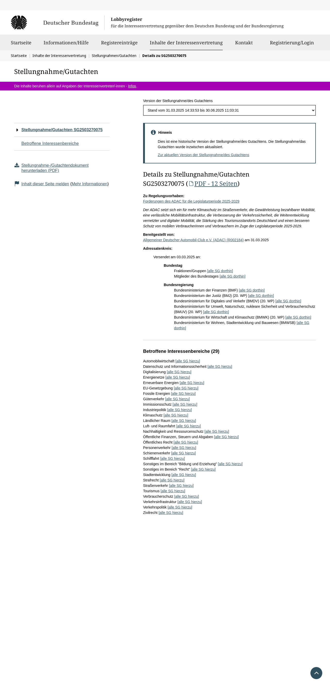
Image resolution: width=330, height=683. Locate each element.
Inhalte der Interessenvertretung (186, 42)
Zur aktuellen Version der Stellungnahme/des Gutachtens (203, 155)
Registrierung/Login (292, 44)
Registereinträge (119, 44)
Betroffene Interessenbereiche (50, 143)
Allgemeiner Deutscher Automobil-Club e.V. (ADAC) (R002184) (193, 240)
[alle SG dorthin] (220, 271)
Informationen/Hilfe (66, 44)
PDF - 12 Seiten (212, 183)
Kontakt (244, 44)
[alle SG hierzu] (187, 361)
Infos (132, 86)
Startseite (21, 44)
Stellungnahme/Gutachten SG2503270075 (62, 130)
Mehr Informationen (90, 184)
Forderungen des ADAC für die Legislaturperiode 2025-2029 (191, 201)
